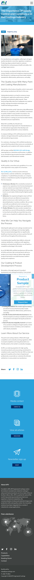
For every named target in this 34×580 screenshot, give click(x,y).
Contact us (17, 406)
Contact (4, 561)
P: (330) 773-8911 (5, 574)
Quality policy (5, 569)
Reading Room (6, 558)
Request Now (23, 302)
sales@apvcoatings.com (8, 571)
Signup (17, 465)
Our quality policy (6, 171)
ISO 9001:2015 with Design (22, 150)
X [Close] (32, 276)
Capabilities (5, 555)
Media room (17, 436)
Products (4, 553)
